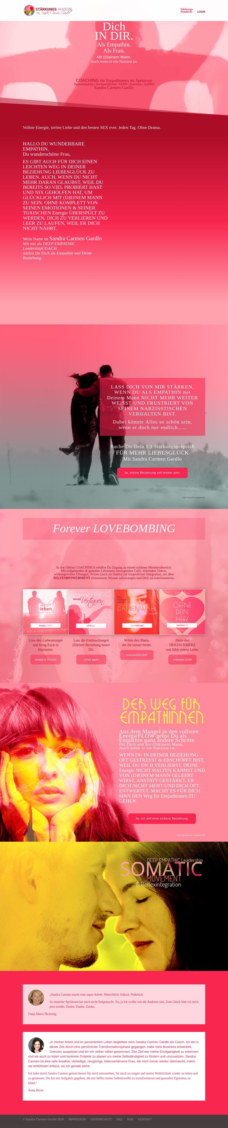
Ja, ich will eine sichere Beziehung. (162, 818)
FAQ (119, 1119)
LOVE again (91, 659)
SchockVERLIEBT (137, 654)
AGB (130, 1119)
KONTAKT (145, 1119)
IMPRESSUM (77, 1119)
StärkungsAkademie (186, 10)
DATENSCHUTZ (101, 1119)
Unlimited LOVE (182, 659)
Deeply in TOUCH (45, 659)
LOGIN (201, 11)
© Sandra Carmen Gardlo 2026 (43, 1119)
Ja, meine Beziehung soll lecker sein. (152, 472)
